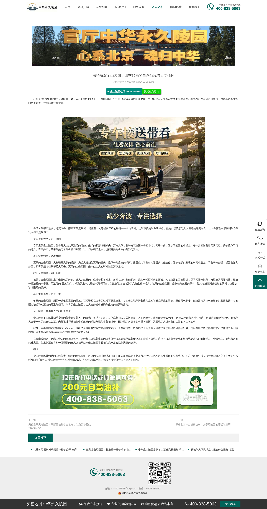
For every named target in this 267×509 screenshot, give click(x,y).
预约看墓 (230, 503)
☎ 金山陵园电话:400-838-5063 (124, 91)
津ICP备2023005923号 (134, 493)
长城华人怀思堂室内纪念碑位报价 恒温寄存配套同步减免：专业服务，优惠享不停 (213, 450)
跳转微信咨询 (151, 91)
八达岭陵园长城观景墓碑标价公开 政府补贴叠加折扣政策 (56, 450)
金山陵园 (106, 99)
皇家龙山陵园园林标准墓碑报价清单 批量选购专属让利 (109, 450)
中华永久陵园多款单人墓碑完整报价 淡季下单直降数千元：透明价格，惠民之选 (161, 450)
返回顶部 (260, 282)
